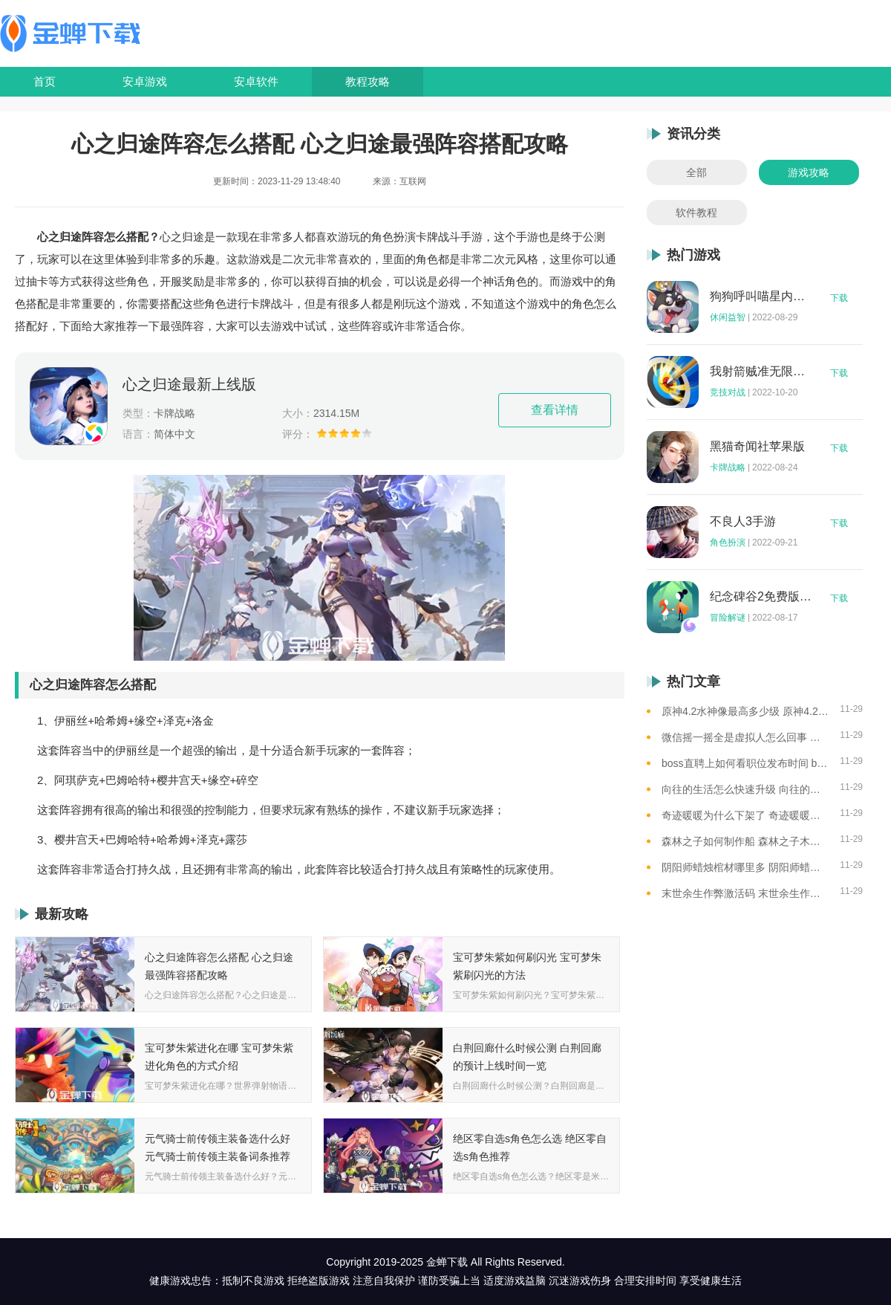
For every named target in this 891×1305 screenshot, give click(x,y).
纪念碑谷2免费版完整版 (761, 597)
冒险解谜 (727, 617)
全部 (696, 172)
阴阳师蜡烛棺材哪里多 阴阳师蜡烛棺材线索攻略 (745, 867)
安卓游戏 (145, 81)
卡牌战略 (727, 467)
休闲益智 (727, 317)
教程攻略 (367, 81)
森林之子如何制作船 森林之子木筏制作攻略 (745, 841)
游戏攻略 (808, 172)
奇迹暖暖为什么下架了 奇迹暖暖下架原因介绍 (745, 815)
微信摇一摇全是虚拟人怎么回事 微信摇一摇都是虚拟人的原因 (745, 737)
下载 (839, 298)
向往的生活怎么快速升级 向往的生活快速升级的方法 (745, 789)
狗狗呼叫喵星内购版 (761, 296)
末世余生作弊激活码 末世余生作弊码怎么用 (745, 893)
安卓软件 (256, 81)
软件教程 (696, 212)
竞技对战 (727, 392)
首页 (44, 81)
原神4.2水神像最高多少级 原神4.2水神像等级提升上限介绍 (745, 711)
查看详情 (554, 410)
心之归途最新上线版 (189, 384)
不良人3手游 (743, 522)
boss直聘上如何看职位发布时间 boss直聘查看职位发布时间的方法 (745, 763)
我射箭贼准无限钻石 (761, 372)
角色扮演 (727, 542)
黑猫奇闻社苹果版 (757, 447)
